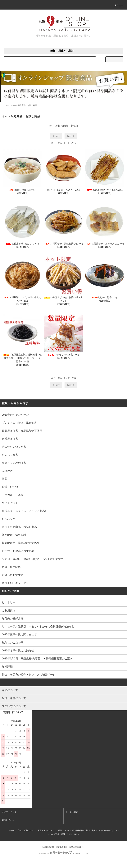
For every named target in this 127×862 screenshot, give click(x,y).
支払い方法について (26, 830)
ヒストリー (8, 602)
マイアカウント (9, 812)
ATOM (76, 834)
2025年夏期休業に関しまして (19, 634)
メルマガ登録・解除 (56, 834)
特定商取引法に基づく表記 (83, 830)
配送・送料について (46, 830)
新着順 (74, 125)
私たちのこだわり (12, 642)
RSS (70, 834)
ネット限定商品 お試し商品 (24, 105)
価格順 (64, 125)
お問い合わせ (8, 820)
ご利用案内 (8, 610)
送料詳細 (7, 666)
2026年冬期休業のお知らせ (18, 650)
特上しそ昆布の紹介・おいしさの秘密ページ (29, 674)
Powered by (63, 853)
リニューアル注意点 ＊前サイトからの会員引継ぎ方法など (38, 626)
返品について (64, 830)
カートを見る (72, 812)
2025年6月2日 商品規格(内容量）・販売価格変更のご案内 (37, 658)
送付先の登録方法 (12, 618)
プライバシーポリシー (107, 830)
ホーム (7, 105)
